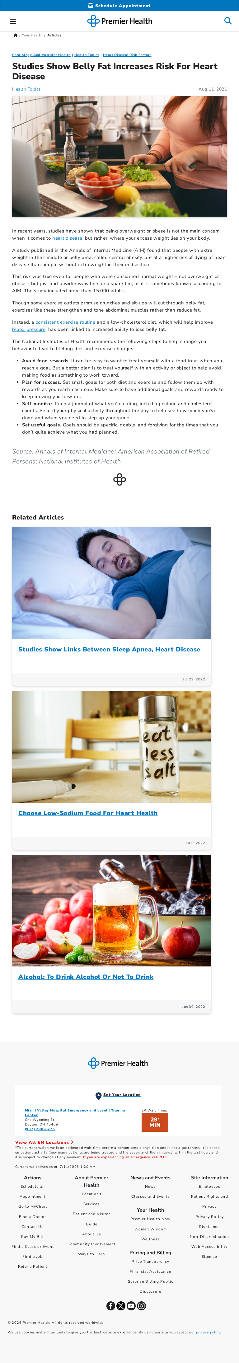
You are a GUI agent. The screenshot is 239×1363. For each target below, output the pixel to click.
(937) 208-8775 (40, 1129)
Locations (91, 1193)
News (150, 1186)
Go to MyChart (32, 1206)
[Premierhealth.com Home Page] (16, 35)
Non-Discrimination (209, 1236)
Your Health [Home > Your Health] (32, 35)
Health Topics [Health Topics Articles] (26, 89)
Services (91, 1203)
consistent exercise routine (66, 322)
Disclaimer (209, 1226)
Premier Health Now (150, 1218)
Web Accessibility (209, 1246)
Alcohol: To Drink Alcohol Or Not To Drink (86, 977)
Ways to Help (91, 1254)
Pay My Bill (32, 1236)
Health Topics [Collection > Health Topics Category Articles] (86, 55)
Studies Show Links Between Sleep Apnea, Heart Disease (109, 649)
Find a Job (32, 1256)
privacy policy (208, 1332)
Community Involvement (91, 1244)
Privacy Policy (209, 1216)
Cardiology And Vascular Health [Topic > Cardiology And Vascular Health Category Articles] (41, 55)
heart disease (67, 238)
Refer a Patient (33, 1266)
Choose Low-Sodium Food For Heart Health (88, 813)
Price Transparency (150, 1261)
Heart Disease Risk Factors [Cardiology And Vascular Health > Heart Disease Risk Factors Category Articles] (127, 55)
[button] (13, 20)
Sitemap (210, 1256)
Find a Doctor (32, 1216)
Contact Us (32, 1226)
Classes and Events (150, 1196)
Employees (209, 1186)
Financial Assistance (150, 1271)
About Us (91, 1234)
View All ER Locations (44, 1142)
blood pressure (28, 329)
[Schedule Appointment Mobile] (119, 6)
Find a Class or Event (33, 1246)
